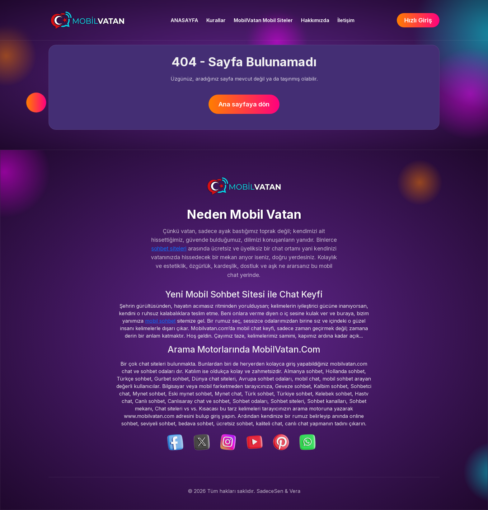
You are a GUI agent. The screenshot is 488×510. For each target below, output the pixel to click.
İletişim (345, 20)
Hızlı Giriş (418, 20)
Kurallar (216, 20)
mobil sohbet (160, 321)
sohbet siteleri (168, 248)
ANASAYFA (184, 20)
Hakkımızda (315, 20)
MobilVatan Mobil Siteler (263, 20)
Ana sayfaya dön (244, 104)
